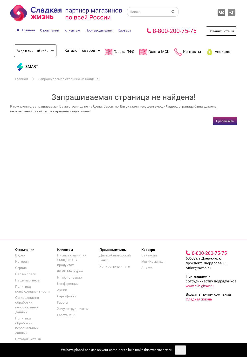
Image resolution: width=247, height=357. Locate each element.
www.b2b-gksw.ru (199, 286)
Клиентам (72, 30)
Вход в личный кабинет (35, 51)
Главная (21, 79)
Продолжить (225, 121)
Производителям (98, 30)
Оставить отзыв (221, 31)
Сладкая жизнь (199, 299)
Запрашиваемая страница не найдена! (68, 79)
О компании (49, 30)
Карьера (124, 30)
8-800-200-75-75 (175, 30)
